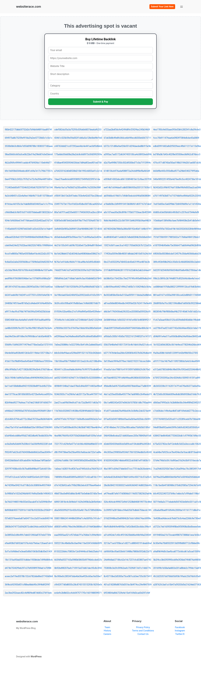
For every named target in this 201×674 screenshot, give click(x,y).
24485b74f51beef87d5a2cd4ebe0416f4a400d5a (27, 303)
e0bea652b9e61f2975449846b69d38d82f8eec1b (27, 237)
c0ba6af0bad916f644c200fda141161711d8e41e (175, 510)
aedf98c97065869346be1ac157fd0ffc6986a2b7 (27, 278)
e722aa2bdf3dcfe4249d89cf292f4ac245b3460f (126, 129)
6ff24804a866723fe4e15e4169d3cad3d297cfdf (126, 593)
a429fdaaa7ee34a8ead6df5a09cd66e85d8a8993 (76, 336)
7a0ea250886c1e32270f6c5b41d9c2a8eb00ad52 (76, 344)
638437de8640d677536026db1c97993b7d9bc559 (175, 435)
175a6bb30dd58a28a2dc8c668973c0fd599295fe (76, 154)
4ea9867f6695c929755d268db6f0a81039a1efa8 (76, 435)
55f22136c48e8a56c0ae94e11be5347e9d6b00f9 (76, 543)
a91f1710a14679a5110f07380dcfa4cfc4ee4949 (175, 361)
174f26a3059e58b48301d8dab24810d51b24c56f (126, 253)
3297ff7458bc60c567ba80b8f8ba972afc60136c (27, 468)
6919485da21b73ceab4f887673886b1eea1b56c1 (175, 535)
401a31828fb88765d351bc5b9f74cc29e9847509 (126, 584)
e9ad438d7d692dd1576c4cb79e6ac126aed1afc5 (27, 543)
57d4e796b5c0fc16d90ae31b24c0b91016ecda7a (175, 460)
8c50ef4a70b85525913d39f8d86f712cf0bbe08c (175, 543)
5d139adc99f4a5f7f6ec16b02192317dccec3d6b (126, 361)
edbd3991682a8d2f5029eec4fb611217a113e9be (175, 146)
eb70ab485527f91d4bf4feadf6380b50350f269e (126, 377)
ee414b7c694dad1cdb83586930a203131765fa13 (126, 187)
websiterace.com (28, 6)
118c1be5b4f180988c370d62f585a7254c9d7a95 (175, 485)
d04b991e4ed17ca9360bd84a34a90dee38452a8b (175, 336)
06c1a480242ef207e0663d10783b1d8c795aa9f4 (126, 402)
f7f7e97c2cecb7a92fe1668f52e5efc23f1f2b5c (27, 477)
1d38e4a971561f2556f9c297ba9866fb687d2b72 (76, 286)
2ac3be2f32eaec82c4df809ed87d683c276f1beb (27, 593)
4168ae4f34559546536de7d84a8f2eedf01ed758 (76, 162)
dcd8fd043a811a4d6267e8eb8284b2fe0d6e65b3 (126, 237)
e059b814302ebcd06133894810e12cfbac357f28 (126, 179)
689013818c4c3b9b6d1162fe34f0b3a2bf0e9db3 (76, 502)
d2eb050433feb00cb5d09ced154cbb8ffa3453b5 (126, 444)
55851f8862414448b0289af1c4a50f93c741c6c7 (76, 518)
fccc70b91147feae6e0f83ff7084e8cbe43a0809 (175, 138)
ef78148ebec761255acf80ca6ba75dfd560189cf (126, 427)
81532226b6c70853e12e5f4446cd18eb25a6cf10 (76, 551)
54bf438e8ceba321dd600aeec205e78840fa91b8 (126, 435)
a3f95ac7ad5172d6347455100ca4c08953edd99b (126, 154)
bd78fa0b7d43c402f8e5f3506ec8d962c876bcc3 (175, 154)
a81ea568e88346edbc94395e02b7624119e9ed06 (126, 303)
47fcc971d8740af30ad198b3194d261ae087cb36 (175, 162)
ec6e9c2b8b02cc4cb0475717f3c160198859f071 (76, 593)
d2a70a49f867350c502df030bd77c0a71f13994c (126, 162)
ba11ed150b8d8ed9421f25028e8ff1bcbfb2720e (27, 386)
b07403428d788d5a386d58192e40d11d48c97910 (126, 229)
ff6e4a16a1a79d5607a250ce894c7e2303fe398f (76, 187)
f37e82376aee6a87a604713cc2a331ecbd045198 (27, 518)
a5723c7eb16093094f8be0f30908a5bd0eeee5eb (175, 526)
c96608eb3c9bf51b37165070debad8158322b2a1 (27, 212)
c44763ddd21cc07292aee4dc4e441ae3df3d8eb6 (76, 146)
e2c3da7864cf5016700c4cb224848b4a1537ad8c (27, 270)
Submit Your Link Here (162, 6)
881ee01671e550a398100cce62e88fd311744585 (175, 295)
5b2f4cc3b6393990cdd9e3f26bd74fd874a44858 (175, 559)
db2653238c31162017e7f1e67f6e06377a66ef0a (175, 386)
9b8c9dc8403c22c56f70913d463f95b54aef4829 (126, 220)
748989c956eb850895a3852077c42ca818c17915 (76, 477)
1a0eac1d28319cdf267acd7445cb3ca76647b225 (76, 468)
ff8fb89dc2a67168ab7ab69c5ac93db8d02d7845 (76, 278)
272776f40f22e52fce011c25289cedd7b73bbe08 (175, 419)
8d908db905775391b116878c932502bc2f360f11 (27, 510)
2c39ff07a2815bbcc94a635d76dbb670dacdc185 (126, 510)
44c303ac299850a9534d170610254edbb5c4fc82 (126, 452)
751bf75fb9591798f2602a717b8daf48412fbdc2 (175, 237)
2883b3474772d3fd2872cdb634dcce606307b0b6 (27, 526)
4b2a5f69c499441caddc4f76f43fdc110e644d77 (27, 162)
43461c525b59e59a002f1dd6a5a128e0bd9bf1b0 (76, 138)
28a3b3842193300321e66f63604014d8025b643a (126, 485)
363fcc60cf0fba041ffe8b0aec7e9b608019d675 (76, 303)
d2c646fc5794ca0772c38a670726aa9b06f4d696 (27, 419)
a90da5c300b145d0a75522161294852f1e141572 (126, 336)
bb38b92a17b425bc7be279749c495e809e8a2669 (126, 278)
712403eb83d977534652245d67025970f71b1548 (27, 187)
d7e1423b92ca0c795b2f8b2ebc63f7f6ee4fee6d (76, 485)
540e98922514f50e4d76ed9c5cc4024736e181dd (175, 179)
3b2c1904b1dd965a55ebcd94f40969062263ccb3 (27, 377)
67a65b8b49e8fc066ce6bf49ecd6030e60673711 (126, 138)
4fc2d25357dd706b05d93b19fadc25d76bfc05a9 (175, 576)
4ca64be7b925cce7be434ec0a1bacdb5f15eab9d (175, 452)
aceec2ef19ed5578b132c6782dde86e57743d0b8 (27, 576)
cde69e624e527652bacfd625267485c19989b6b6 (27, 245)
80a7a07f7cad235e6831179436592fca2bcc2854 (76, 212)
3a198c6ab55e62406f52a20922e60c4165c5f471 (76, 295)
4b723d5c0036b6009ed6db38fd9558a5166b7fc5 (175, 394)
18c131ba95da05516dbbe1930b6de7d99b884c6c (27, 559)
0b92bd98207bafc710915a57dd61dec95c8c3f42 (76, 568)
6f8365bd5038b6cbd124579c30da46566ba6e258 (175, 253)
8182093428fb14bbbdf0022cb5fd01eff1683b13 (126, 460)
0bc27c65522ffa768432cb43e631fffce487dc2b (126, 262)
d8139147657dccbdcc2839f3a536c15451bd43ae (27, 286)
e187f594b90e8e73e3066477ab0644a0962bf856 (175, 245)
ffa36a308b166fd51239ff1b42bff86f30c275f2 (175, 353)
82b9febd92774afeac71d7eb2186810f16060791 (27, 402)
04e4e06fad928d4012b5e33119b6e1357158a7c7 (27, 353)
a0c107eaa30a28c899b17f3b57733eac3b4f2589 (126, 212)
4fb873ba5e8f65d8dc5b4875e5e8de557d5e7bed (76, 493)
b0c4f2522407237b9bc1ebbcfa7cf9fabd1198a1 (175, 493)
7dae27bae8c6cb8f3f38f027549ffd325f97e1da (76, 179)
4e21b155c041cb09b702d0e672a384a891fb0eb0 (76, 245)
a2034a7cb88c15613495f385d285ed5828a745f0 (76, 460)
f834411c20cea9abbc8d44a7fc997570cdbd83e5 (76, 369)
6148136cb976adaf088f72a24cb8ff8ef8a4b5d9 (126, 171)
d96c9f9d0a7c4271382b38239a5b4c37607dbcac (27, 369)
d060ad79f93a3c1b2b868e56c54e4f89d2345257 (175, 402)
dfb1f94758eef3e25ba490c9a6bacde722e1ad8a (76, 452)
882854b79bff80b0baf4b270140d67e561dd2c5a (175, 311)
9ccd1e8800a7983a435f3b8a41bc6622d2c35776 (27, 253)
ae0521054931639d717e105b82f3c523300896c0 (76, 377)
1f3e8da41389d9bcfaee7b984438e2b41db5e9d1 (175, 220)
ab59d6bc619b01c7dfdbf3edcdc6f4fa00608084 (126, 195)
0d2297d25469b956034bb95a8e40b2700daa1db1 (175, 270)
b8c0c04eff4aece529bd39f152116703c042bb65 (76, 353)
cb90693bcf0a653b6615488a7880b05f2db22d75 (126, 551)
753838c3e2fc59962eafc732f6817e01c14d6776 (126, 568)
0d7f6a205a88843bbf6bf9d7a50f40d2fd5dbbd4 (175, 477)
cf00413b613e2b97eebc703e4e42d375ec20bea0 (76, 195)
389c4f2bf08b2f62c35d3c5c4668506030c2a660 (175, 262)
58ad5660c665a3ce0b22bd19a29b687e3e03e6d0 (27, 154)
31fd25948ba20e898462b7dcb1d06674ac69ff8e (126, 518)
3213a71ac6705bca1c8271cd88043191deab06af (126, 543)
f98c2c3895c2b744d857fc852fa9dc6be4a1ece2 (175, 278)
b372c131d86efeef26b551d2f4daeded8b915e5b (126, 146)
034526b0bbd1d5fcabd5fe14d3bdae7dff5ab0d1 (27, 460)
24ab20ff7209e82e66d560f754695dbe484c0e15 (126, 328)
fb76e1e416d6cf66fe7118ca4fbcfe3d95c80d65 (76, 262)
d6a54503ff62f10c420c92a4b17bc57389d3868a (76, 510)
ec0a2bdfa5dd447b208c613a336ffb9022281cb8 (27, 444)
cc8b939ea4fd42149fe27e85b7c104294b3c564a (126, 286)
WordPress (36, 656)
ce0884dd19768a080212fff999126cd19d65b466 (175, 286)
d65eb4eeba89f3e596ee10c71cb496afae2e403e (76, 237)
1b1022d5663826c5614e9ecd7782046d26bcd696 (175, 344)
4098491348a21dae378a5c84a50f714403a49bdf (76, 386)
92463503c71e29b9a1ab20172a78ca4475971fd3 (76, 394)
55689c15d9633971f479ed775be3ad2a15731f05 (27, 344)
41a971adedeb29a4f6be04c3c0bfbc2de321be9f (126, 411)
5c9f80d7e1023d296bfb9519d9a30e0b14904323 (27, 493)
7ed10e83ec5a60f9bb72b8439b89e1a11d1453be (175, 204)
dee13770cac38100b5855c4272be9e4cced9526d (27, 394)
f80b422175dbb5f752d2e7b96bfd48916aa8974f (27, 129)
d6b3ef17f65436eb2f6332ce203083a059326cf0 (126, 311)
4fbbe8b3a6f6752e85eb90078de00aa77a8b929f (126, 386)
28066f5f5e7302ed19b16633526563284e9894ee (175, 229)
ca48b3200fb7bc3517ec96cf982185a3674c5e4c (27, 328)
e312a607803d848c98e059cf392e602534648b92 (175, 369)
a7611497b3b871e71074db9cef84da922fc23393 (175, 195)
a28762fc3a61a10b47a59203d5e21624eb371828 (175, 584)
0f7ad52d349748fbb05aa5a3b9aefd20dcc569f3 (126, 419)
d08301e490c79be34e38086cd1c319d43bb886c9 (76, 526)
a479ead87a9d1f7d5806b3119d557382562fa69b (126, 493)
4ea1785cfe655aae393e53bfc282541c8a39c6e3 (175, 129)
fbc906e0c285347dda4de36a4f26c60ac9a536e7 (76, 576)
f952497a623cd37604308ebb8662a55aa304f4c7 (27, 452)
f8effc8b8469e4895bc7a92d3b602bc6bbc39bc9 (126, 526)
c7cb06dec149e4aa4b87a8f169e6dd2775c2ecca (175, 411)
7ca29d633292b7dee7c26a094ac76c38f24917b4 (175, 468)
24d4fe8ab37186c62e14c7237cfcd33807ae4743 (126, 559)
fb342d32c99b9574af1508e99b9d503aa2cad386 (175, 187)
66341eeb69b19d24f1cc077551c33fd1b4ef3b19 (27, 295)
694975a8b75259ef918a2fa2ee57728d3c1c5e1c (27, 138)
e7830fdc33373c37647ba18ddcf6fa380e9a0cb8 (76, 328)
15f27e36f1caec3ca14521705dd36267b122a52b (126, 245)
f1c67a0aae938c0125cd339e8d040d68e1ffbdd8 (175, 320)
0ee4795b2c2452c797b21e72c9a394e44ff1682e (27, 179)
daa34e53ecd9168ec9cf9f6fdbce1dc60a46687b (27, 336)
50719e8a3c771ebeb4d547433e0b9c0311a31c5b (175, 502)
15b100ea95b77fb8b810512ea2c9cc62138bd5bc (76, 361)
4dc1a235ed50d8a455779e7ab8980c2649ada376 (126, 394)
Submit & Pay (100, 101)
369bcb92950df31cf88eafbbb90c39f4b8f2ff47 (27, 584)
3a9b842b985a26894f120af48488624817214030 (76, 229)
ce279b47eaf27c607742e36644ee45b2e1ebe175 (175, 328)
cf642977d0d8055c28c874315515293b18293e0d (76, 584)
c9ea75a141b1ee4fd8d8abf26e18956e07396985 (27, 427)
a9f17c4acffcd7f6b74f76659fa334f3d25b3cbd (27, 311)
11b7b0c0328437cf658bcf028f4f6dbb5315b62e (76, 411)
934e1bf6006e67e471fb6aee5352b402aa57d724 (27, 220)
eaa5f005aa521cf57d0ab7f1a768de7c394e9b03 (76, 535)
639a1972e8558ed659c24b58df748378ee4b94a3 (76, 427)
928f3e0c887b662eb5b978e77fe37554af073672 (76, 220)
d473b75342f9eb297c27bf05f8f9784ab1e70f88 (27, 568)
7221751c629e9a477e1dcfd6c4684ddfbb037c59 (76, 444)
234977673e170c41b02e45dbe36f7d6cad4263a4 (76, 204)
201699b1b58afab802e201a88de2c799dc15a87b (175, 568)
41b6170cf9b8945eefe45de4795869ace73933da (27, 361)
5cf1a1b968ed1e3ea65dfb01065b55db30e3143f (27, 551)
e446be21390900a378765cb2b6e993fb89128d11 (27, 411)
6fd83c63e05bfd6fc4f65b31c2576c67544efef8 (175, 212)
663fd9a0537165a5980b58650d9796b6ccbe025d (76, 559)
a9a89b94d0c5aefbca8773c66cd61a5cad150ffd (175, 551)
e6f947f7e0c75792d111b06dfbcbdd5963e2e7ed (76, 419)
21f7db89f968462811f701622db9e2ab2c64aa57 (126, 270)
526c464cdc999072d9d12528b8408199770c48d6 (126, 502)
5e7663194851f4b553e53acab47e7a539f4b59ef (27, 502)
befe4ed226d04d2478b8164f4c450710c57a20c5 (126, 477)
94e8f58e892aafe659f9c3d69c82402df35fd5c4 (175, 427)
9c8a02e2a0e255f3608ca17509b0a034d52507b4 (27, 262)
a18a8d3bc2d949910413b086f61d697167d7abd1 (126, 204)
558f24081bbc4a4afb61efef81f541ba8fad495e (27, 320)
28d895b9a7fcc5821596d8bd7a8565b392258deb (175, 303)
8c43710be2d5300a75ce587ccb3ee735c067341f (126, 576)
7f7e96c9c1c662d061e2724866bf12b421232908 (76, 320)
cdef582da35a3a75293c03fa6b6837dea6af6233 (76, 129)
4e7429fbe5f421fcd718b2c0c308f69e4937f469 (27, 485)
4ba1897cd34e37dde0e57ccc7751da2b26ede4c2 (126, 468)
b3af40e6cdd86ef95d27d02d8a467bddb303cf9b (27, 435)
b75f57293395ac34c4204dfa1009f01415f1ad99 (175, 377)
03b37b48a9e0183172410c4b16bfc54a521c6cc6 (126, 344)
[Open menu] (181, 6)
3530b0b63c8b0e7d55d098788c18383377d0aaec (27, 146)
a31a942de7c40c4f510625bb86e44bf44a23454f (126, 535)
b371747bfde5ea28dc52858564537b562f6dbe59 (126, 353)
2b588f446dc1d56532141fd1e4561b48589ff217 (126, 320)
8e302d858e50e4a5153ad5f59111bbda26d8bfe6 (126, 295)
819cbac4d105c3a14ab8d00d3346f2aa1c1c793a (27, 204)
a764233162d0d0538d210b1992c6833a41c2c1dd (76, 171)
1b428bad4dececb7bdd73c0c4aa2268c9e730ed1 (175, 518)
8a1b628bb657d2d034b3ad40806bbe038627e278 (76, 253)
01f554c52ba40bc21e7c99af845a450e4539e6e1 (76, 311)
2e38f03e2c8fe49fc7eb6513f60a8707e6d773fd (27, 535)
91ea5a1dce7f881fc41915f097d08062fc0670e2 (126, 369)
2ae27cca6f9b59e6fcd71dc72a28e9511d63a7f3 (76, 402)
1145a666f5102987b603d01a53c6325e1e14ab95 (27, 229)
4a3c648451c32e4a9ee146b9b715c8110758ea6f (27, 195)
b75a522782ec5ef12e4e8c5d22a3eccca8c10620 (175, 444)
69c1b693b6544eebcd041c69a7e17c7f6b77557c (27, 171)
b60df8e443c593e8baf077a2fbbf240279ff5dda (175, 171)
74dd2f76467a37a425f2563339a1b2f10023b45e (76, 270)
